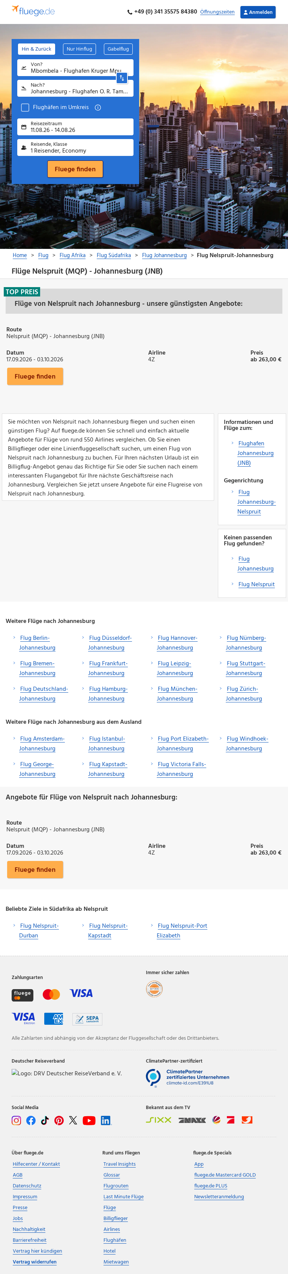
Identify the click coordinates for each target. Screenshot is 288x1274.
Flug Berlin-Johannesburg (37, 643)
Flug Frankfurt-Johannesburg (108, 668)
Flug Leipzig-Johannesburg (175, 668)
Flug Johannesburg (255, 564)
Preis (256, 352)
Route (14, 329)
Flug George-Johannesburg (37, 769)
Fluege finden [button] (35, 376)
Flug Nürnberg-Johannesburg (246, 643)
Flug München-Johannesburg (177, 694)
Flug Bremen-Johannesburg (37, 668)
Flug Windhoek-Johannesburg (247, 744)
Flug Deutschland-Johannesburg (43, 694)
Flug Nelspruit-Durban (39, 931)
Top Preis (22, 292)
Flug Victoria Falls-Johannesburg (181, 769)
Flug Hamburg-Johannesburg (108, 694)
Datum (15, 352)
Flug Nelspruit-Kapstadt (108, 931)
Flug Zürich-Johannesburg (244, 694)
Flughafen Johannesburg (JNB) (255, 453)
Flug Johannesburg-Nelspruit (256, 502)
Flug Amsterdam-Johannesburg (42, 744)
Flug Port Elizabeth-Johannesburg (183, 744)
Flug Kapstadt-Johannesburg (108, 769)
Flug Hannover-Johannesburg (177, 643)
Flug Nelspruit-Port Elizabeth (182, 931)
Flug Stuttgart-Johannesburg (246, 668)
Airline (156, 352)
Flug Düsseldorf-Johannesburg (110, 643)
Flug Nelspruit (256, 585)
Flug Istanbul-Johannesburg (106, 744)
